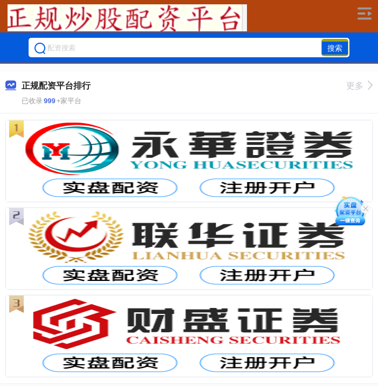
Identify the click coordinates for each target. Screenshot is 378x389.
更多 (359, 85)
